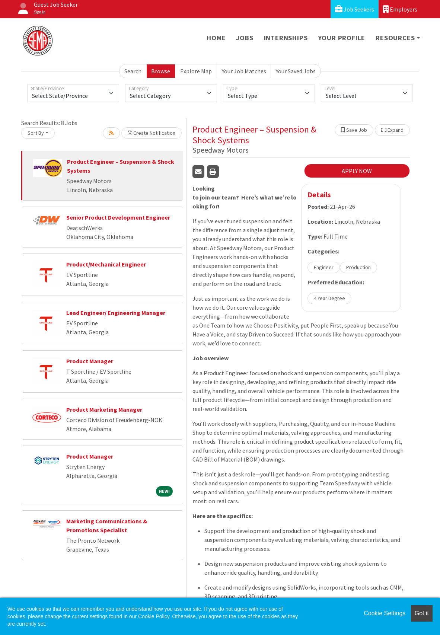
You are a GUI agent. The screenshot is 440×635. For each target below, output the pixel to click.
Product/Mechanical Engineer (106, 264)
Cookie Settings (384, 613)
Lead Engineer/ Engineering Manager (115, 312)
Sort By (36, 133)
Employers (400, 9)
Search (132, 71)
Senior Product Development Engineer (118, 217)
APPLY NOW (357, 171)
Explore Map (196, 71)
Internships (286, 37)
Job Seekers (354, 9)
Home (216, 37)
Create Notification (151, 133)
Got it (422, 613)
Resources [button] (395, 37)
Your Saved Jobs (296, 71)
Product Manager (89, 361)
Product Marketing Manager (104, 409)
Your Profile (342, 37)
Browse (160, 71)
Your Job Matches (244, 71)
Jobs (244, 37)
